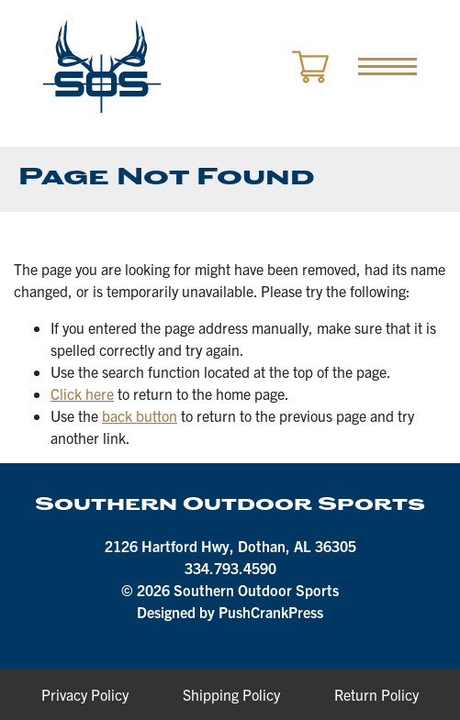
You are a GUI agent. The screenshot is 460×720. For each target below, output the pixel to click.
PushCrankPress (271, 612)
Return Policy (376, 694)
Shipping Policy (231, 694)
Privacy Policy (85, 694)
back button (139, 415)
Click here (82, 393)
